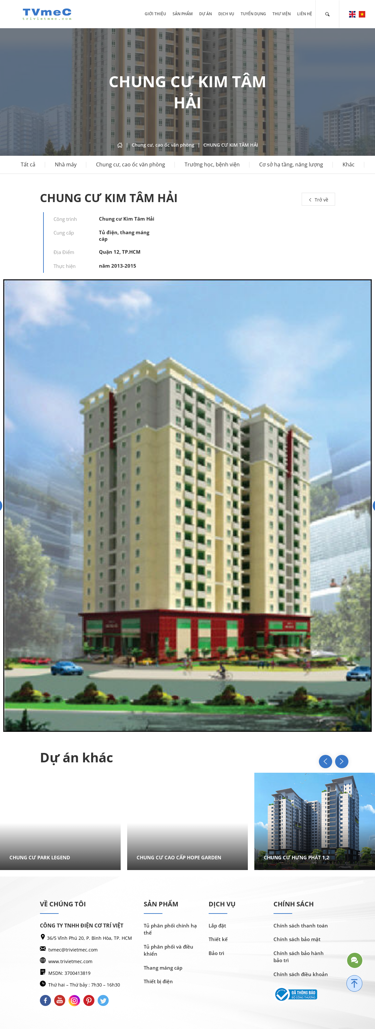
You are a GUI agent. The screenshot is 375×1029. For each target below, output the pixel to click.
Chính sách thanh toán (300, 925)
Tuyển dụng (253, 14)
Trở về (318, 200)
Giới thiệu (155, 14)
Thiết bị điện (158, 981)
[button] (335, 761)
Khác (349, 164)
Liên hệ (304, 14)
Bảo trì (216, 953)
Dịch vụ (226, 14)
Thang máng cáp (163, 967)
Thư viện (281, 14)
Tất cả (28, 164)
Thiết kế (218, 939)
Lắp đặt (217, 925)
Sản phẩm (183, 14)
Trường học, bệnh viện (212, 164)
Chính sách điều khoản (300, 974)
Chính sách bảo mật (297, 939)
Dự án (205, 14)
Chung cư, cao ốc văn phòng (130, 164)
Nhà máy (66, 164)
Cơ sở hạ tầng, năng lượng (291, 164)
